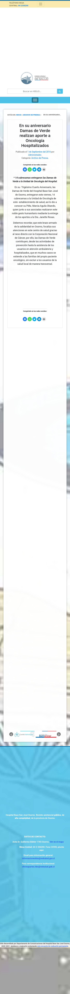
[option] (24, 734)
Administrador (34, 155)
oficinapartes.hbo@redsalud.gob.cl (38, 866)
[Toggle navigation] (40, 4)
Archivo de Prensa (39, 158)
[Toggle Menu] (35, 100)
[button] (11, 734)
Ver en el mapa (57, 842)
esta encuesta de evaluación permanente (52, 946)
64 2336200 (23, 5)
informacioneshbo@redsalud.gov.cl (38, 858)
